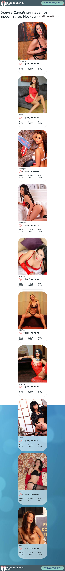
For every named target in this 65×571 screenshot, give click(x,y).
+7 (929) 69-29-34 (29, 279)
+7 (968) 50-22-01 (29, 171)
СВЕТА (22, 330)
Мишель (22, 61)
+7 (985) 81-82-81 (29, 64)
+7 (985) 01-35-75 (29, 118)
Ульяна (22, 384)
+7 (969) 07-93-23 (29, 387)
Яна (20, 545)
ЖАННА (22, 276)
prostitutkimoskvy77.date (47, 16)
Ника (21, 438)
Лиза (21, 115)
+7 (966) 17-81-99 (29, 494)
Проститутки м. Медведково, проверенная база (52, 3)
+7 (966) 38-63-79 (29, 225)
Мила (21, 491)
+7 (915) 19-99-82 (29, 548)
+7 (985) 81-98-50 (29, 441)
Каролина (23, 222)
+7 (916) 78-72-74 (29, 333)
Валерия (22, 168)
